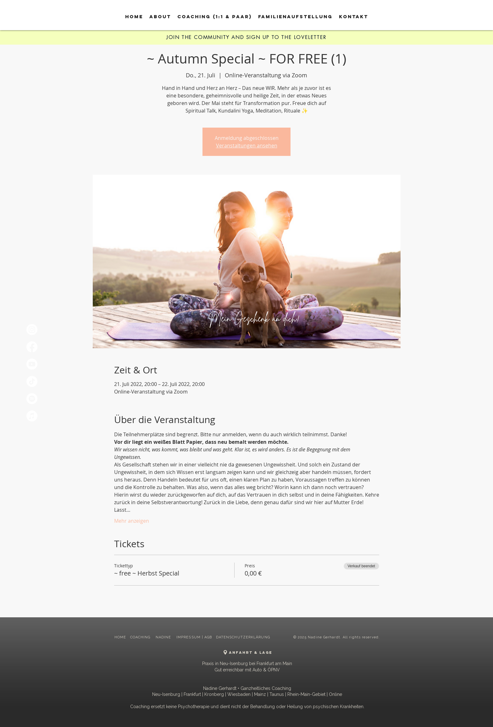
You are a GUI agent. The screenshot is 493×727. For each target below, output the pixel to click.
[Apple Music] (31, 415)
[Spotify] (31, 398)
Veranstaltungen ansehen (246, 145)
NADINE (164, 637)
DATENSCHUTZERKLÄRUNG (243, 637)
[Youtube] (31, 364)
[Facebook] (31, 346)
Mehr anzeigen (131, 520)
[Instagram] (31, 329)
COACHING (141, 637)
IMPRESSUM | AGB (194, 637)
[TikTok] (31, 381)
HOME (120, 637)
